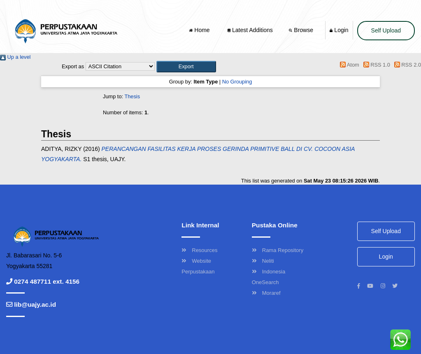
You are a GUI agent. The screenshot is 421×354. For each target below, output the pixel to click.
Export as (73, 66)
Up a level (15, 57)
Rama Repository (277, 250)
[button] (186, 66)
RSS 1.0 (375, 65)
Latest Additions (250, 30)
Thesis (132, 96)
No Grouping (237, 82)
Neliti (263, 261)
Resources (199, 250)
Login (339, 30)
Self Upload (386, 30)
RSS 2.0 (406, 65)
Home (200, 30)
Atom (348, 65)
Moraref (266, 293)
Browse (301, 30)
